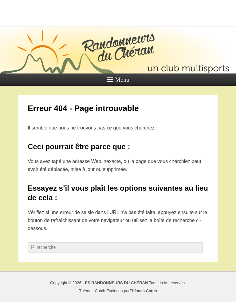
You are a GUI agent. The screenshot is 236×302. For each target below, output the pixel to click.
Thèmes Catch (143, 290)
